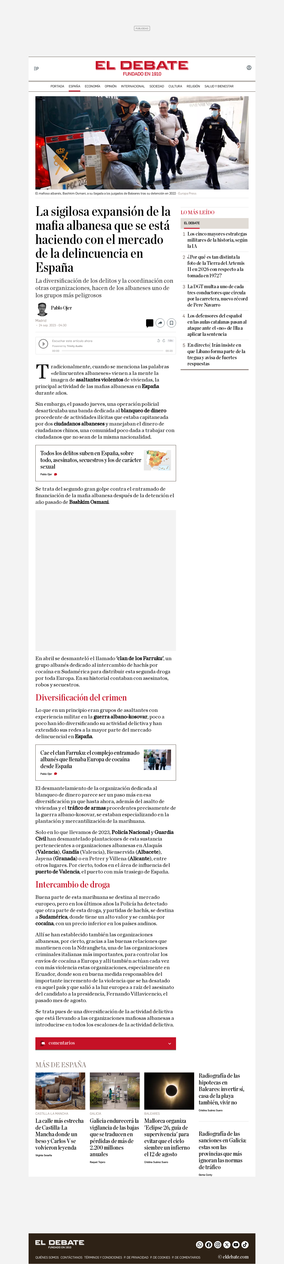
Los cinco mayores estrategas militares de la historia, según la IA (217, 240)
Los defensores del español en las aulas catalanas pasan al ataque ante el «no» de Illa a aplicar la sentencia (217, 325)
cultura (175, 86)
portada (57, 86)
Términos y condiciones (103, 1258)
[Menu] (36, 69)
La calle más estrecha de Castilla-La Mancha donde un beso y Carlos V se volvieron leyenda (59, 1134)
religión (193, 86)
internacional (133, 86)
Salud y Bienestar (219, 86)
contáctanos (71, 1258)
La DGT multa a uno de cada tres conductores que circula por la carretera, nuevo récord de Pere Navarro (217, 296)
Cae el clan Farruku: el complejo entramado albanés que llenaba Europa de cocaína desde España (89, 759)
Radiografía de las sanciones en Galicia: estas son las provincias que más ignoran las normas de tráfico (222, 1150)
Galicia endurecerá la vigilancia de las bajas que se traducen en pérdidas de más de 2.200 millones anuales (114, 1137)
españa (74, 86)
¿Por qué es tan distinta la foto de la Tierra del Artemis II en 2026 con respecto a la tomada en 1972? (216, 266)
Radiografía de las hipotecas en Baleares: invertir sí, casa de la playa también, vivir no (221, 1089)
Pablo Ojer (61, 308)
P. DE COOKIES (160, 1258)
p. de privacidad (136, 1258)
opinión (111, 86)
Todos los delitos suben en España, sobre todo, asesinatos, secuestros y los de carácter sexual (90, 460)
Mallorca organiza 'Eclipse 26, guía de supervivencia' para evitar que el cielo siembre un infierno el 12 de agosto (167, 1137)
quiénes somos (47, 1258)
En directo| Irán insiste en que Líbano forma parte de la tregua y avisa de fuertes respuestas (216, 354)
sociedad (156, 86)
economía (92, 86)
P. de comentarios (186, 1258)
